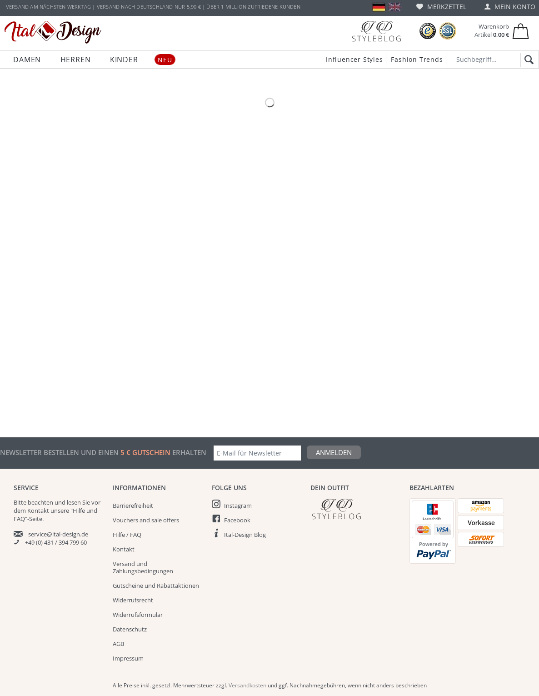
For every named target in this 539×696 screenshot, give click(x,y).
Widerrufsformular (138, 615)
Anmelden (334, 452)
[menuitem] (441, 6)
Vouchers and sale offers (146, 520)
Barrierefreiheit (133, 505)
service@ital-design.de (58, 534)
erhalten (188, 452)
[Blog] (376, 31)
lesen (74, 502)
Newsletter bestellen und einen (60, 452)
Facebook (237, 520)
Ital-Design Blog (245, 535)
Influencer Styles (354, 59)
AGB (118, 644)
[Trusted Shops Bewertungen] (427, 31)
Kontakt (124, 549)
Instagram (238, 505)
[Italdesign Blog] (355, 509)
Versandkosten (247, 685)
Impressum (128, 658)
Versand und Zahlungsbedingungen (143, 567)
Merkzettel (441, 6)
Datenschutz (130, 629)
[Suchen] (527, 60)
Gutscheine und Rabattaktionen (156, 585)
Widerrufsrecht (133, 600)
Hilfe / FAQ (127, 535)
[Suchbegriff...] (492, 59)
